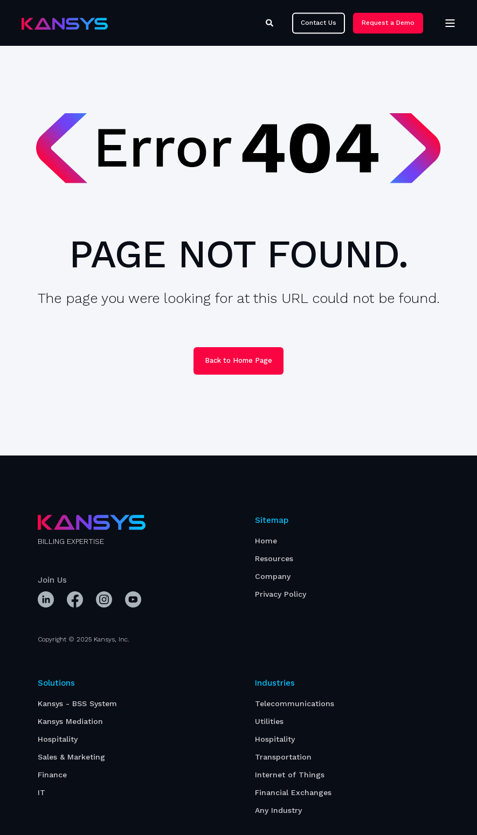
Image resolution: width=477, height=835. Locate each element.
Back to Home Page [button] (238, 360)
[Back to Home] (65, 23)
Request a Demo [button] (388, 22)
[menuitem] (266, 541)
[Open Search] (271, 22)
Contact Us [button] (318, 22)
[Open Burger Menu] (450, 23)
